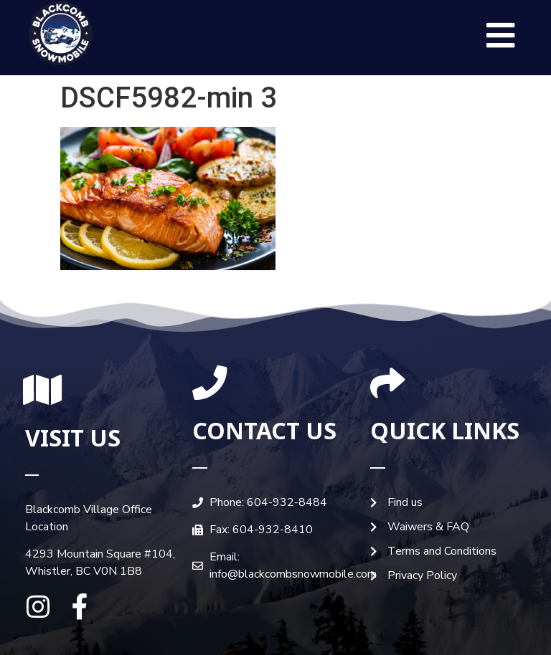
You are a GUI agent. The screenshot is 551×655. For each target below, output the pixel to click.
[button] (501, 35)
